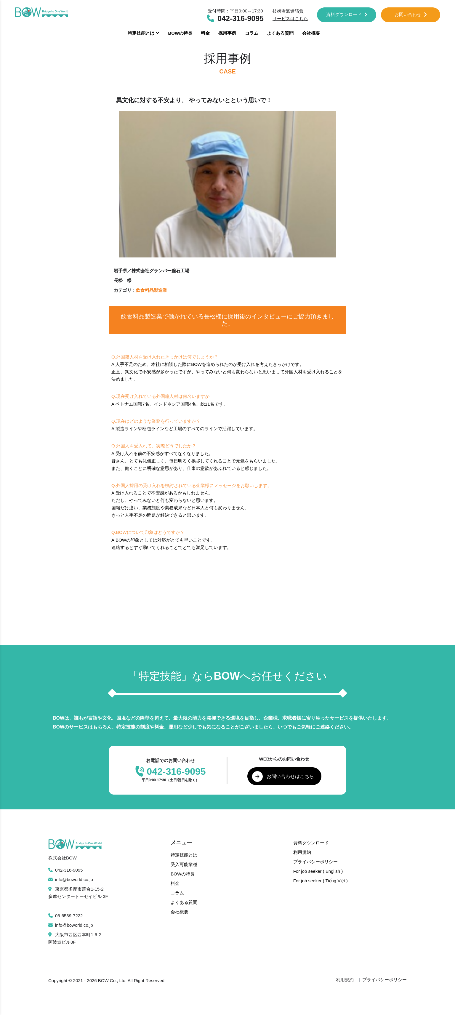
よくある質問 (280, 33)
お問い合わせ (411, 14)
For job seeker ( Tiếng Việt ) (320, 880)
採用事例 (227, 33)
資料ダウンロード (346, 14)
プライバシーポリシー (315, 861)
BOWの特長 (180, 33)
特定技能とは (143, 33)
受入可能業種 (184, 864)
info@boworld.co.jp (70, 879)
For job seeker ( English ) (318, 871)
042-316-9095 (65, 869)
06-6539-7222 (65, 915)
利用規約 (302, 852)
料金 (205, 33)
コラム (251, 33)
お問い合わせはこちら (283, 776)
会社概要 (311, 33)
